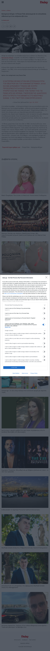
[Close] (46, 277)
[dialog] (25, 325)
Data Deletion (16, 373)
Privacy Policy (33, 373)
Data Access (25, 373)
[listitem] (25, 305)
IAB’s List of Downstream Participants (13, 293)
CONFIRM (14, 367)
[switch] (44, 308)
